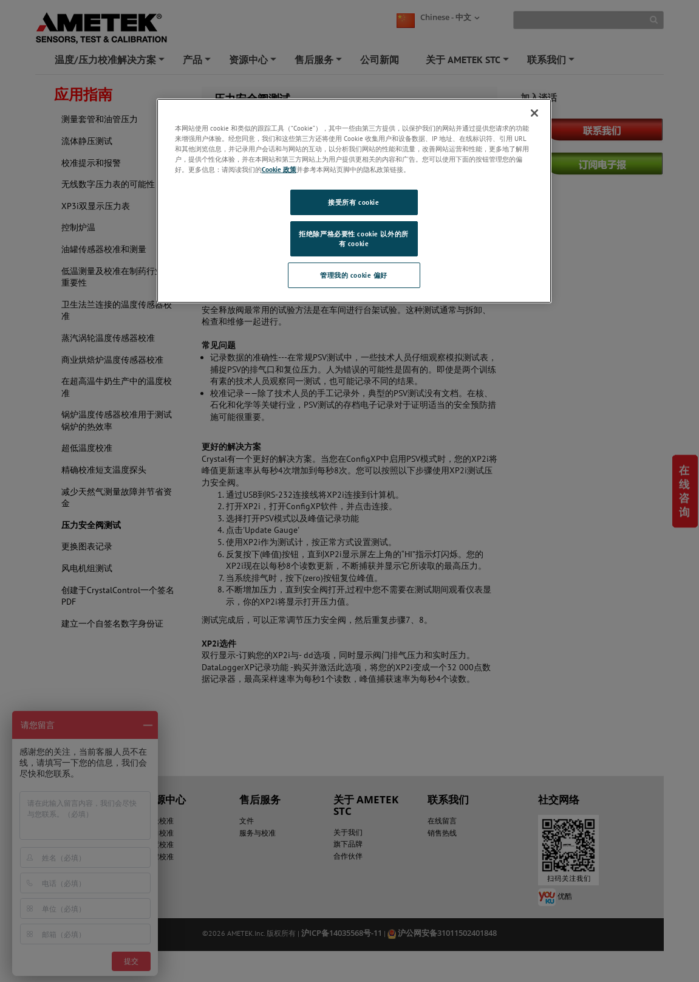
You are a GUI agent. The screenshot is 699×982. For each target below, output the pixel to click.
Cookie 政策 (279, 169)
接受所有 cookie (353, 202)
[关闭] (534, 113)
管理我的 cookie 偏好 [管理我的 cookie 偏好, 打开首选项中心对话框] (353, 275)
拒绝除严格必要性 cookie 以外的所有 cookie (353, 238)
